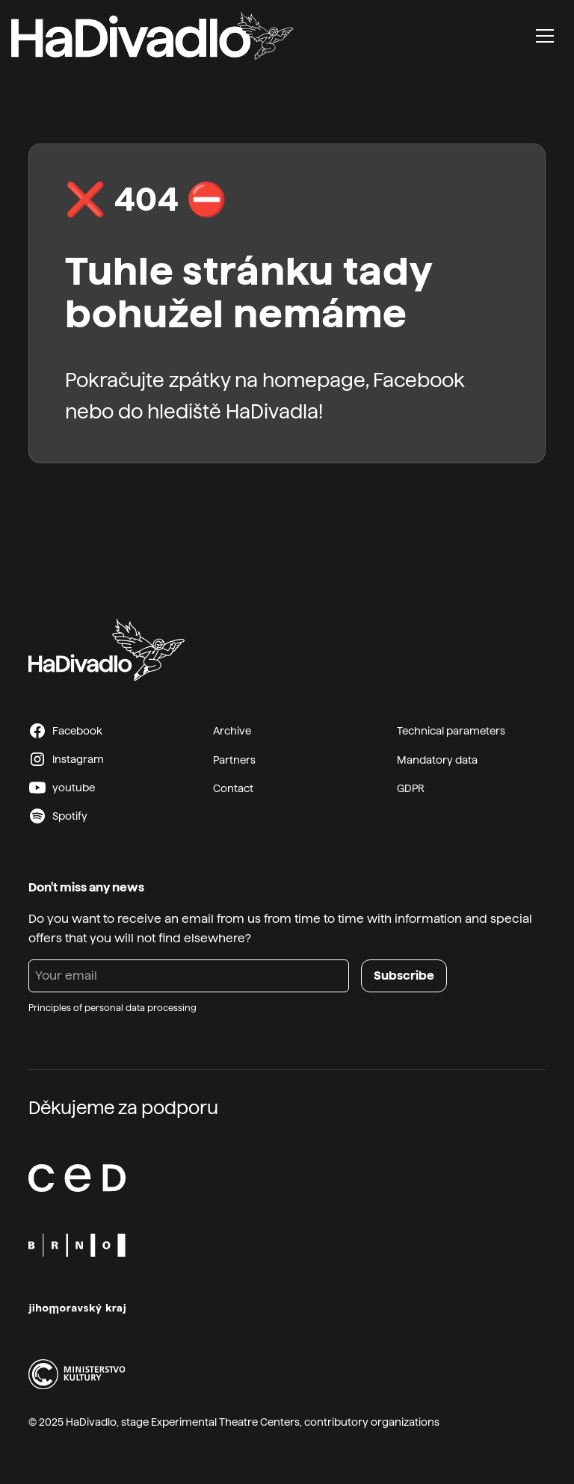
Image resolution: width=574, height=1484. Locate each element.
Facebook (419, 380)
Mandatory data (437, 760)
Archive (232, 731)
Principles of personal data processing (112, 1008)
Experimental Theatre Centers (225, 1422)
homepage (313, 380)
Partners (234, 760)
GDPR (411, 788)
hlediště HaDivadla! (235, 411)
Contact (233, 788)
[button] (545, 36)
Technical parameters (451, 731)
